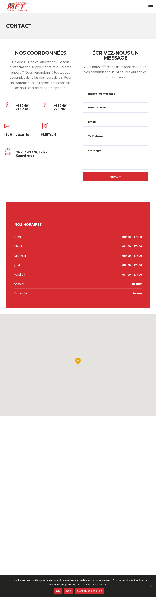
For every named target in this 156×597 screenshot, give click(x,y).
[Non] (151, 586)
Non (68, 591)
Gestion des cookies (89, 591)
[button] (78, 361)
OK (58, 591)
